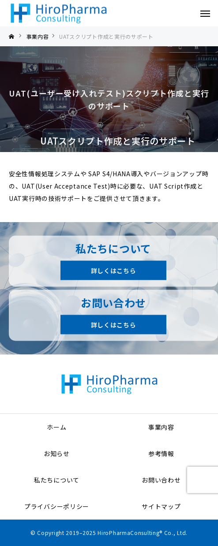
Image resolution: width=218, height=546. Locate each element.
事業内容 (161, 427)
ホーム (56, 427)
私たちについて (56, 479)
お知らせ (57, 453)
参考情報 (161, 453)
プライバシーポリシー (56, 506)
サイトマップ (161, 506)
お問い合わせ (161, 479)
